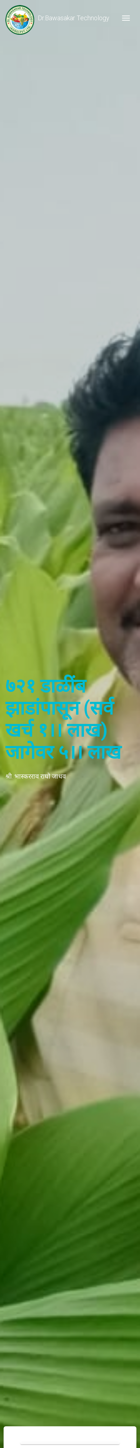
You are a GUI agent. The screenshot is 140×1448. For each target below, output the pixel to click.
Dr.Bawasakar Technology (57, 18)
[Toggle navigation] (126, 18)
